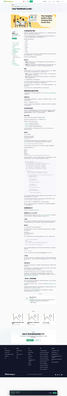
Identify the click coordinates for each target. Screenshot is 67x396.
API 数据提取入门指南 (54, 368)
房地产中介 (14, 55)
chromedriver (27, 151)
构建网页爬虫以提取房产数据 (17, 58)
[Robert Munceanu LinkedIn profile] (33, 315)
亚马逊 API (7, 374)
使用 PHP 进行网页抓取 (43, 372)
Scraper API (8, 370)
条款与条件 (30, 368)
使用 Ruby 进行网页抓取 (43, 376)
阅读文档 (37, 355)
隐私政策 (29, 372)
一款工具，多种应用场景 (16, 74)
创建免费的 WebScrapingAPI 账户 (17, 67)
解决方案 (38, 1)
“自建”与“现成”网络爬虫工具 (35, 300)
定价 (33, 1)
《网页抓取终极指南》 (43, 368)
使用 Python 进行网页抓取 (43, 370)
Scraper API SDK (20, 372)
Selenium (27, 132)
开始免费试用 (30, 355)
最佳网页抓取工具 (53, 370)
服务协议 (29, 376)
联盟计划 (29, 381)
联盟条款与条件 (30, 370)
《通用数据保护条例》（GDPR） (33, 378)
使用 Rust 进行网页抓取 (43, 385)
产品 (29, 1)
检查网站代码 (14, 59)
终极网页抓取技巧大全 (54, 372)
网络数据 (25, 1)
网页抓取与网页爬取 (53, 379)
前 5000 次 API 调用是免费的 (46, 224)
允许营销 (54, 393)
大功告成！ (14, 71)
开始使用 (14, 47)
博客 (17, 376)
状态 (17, 374)
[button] (55, 1)
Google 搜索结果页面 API (10, 372)
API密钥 (14, 68)
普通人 (14, 56)
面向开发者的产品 (20, 368)
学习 (42, 1)
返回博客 (12, 5)
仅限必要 (50, 393)
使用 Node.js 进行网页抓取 (43, 378)
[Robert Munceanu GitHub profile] (31, 315)
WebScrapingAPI (37, 219)
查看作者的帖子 (36, 315)
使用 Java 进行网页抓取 (43, 374)
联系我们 (29, 379)
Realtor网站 (30, 92)
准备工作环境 (14, 62)
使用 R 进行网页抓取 (42, 379)
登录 (57, 1)
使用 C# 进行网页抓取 (42, 381)
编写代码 (14, 63)
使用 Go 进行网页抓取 (42, 387)
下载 (42, 127)
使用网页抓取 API (15, 65)
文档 (17, 370)
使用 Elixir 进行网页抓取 (43, 383)
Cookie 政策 (30, 374)
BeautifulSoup (28, 134)
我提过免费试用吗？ (37, 303)
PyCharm (45, 129)
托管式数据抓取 (8, 368)
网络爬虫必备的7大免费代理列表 (55, 377)
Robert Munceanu (34, 310)
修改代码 (14, 70)
